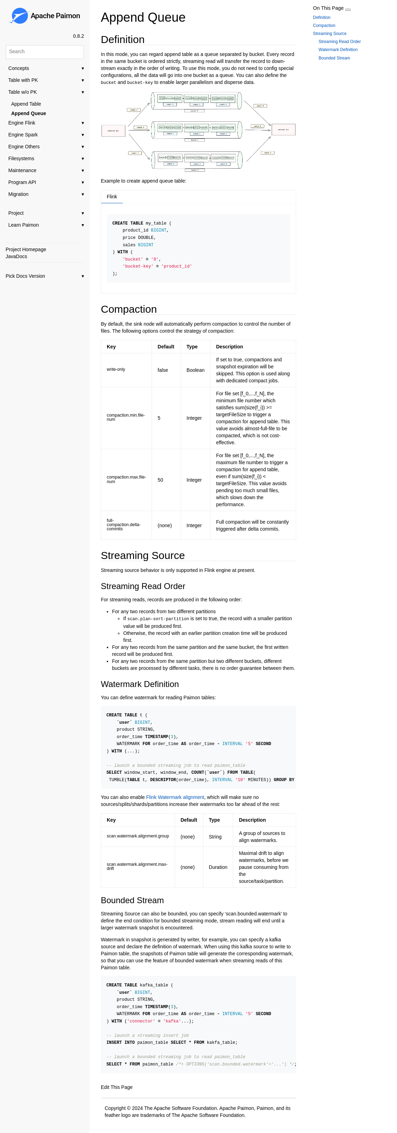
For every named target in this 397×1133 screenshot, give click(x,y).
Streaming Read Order (340, 41)
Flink (112, 196)
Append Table (26, 104)
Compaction (324, 25)
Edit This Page (117, 1081)
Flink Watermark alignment (175, 793)
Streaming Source (330, 33)
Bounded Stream (334, 58)
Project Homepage (26, 249)
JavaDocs (16, 256)
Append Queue (28, 113)
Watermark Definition (338, 49)
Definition (321, 17)
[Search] (44, 51)
